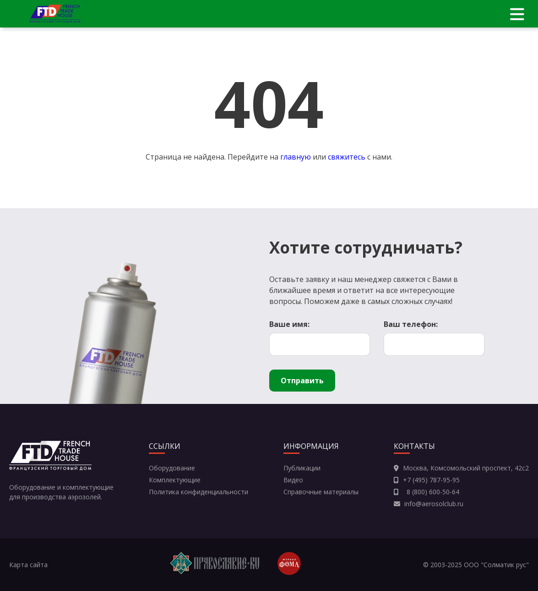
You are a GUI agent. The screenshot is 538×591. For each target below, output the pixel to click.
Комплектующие (175, 479)
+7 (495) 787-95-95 (431, 479)
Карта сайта (28, 564)
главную (295, 157)
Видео (293, 479)
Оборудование (172, 468)
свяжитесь (346, 157)
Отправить (302, 381)
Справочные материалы (321, 491)
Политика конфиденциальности (198, 491)
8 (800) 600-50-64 (431, 491)
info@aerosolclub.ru (433, 503)
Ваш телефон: (411, 324)
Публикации (302, 468)
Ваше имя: (289, 324)
